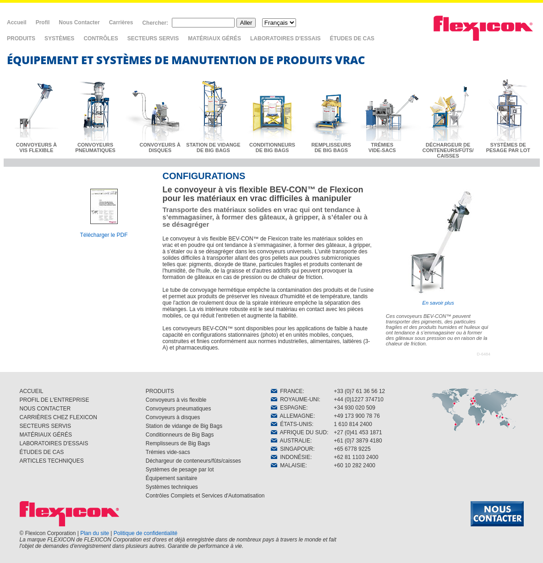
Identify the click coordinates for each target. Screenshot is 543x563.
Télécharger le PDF (103, 235)
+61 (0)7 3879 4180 (358, 440)
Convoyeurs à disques (173, 417)
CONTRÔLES (100, 38)
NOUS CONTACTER (45, 408)
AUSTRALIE (291, 440)
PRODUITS (21, 38)
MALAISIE (288, 465)
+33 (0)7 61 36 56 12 (359, 391)
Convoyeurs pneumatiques (178, 408)
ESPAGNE (289, 407)
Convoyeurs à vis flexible (176, 400)
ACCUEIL (32, 391)
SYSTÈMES (59, 38)
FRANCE (287, 391)
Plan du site (94, 533)
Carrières (121, 22)
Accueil (17, 22)
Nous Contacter (79, 22)
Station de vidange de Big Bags (184, 426)
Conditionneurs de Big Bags (180, 435)
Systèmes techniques (172, 487)
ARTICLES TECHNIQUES (52, 461)
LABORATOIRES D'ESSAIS (285, 38)
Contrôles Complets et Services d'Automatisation (205, 495)
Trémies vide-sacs (168, 452)
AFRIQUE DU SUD (299, 432)
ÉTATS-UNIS (291, 424)
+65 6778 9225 (352, 449)
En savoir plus (438, 247)
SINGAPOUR (292, 449)
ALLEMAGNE (292, 416)
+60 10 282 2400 (354, 465)
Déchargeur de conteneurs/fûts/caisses (193, 461)
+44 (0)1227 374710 (359, 399)
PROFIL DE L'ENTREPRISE (54, 400)
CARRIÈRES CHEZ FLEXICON (58, 417)
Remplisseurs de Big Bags (178, 443)
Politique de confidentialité (145, 533)
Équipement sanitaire (171, 478)
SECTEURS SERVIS (153, 38)
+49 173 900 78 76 (357, 416)
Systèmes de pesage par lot (180, 469)
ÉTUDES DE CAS (352, 38)
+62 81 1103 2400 (356, 457)
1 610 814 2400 (353, 424)
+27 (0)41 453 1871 (358, 432)
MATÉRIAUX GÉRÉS (214, 38)
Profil (43, 22)
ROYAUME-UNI (295, 399)
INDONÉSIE (291, 457)
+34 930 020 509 (354, 407)
